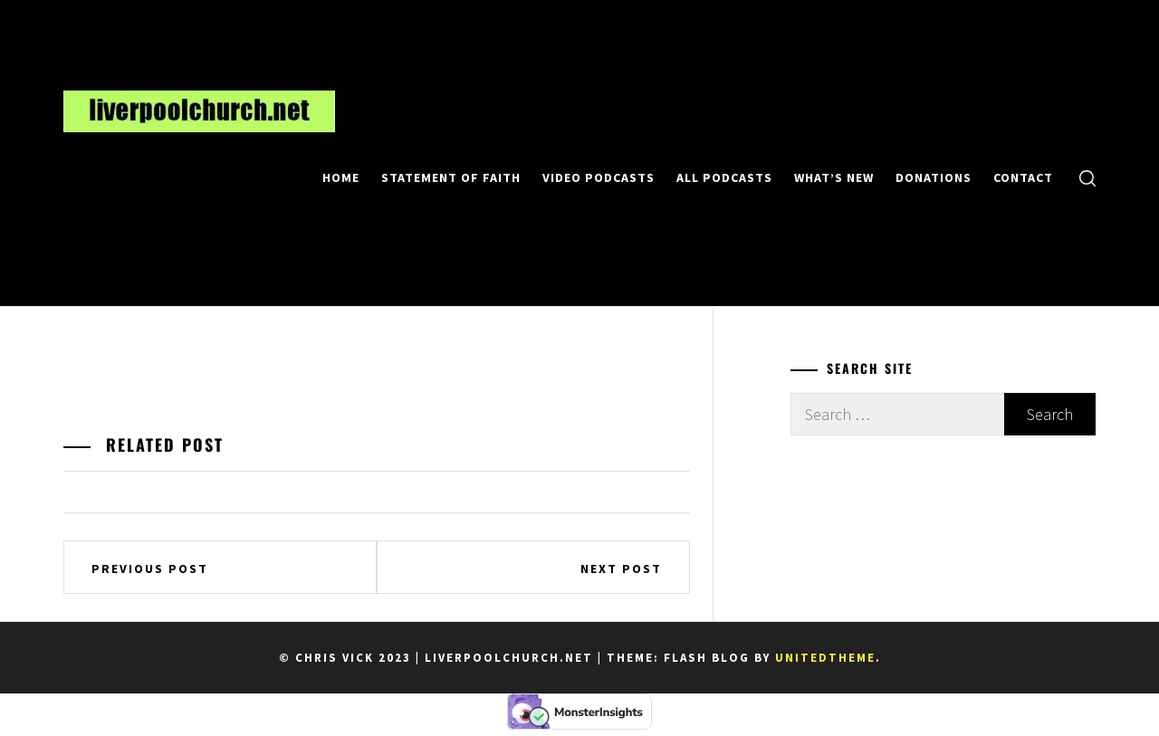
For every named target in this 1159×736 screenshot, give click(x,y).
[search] (1087, 177)
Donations (934, 177)
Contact (1023, 177)
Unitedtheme (825, 657)
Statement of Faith (451, 177)
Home (340, 177)
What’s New (834, 177)
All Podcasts (724, 177)
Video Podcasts (598, 177)
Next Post (621, 568)
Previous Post (149, 568)
